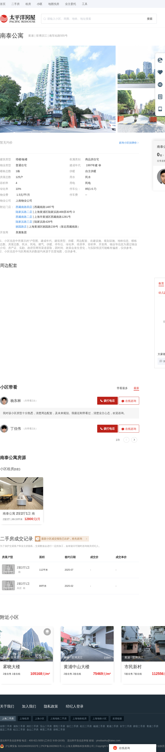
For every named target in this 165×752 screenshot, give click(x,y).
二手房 (15, 4)
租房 (28, 4)
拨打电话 (107, 400)
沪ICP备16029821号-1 (52, 746)
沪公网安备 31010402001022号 (21, 746)
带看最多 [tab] (122, 388)
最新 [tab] (136, 388)
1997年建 (93, 165)
